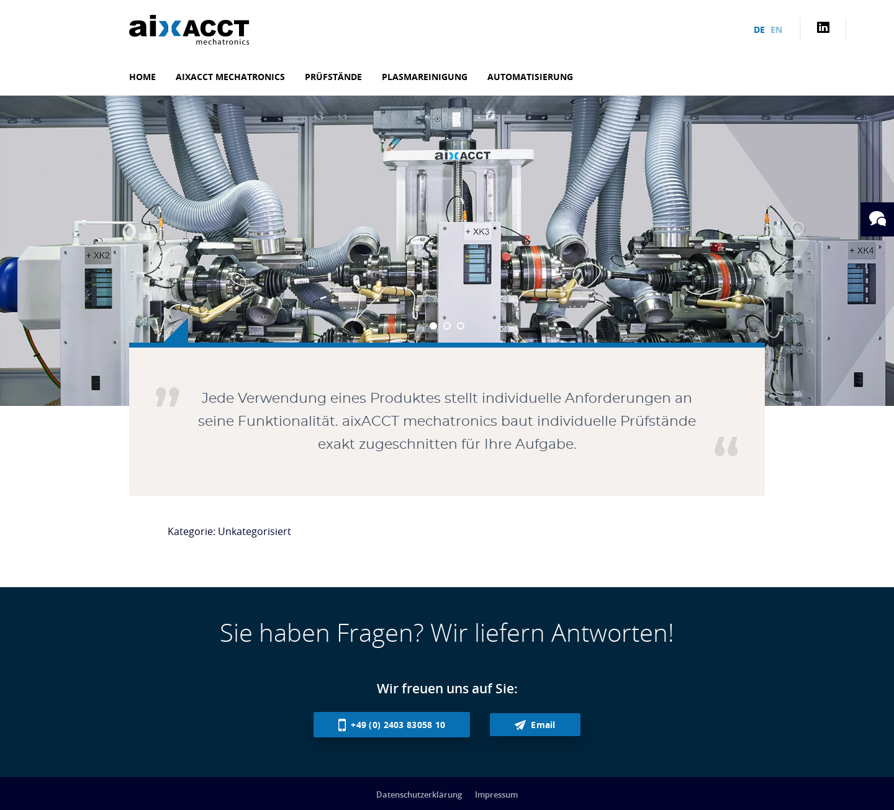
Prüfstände (333, 77)
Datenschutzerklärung (419, 794)
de (759, 29)
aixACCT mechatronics (230, 77)
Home (142, 77)
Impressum (496, 794)
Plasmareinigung (424, 77)
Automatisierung (530, 77)
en (776, 29)
